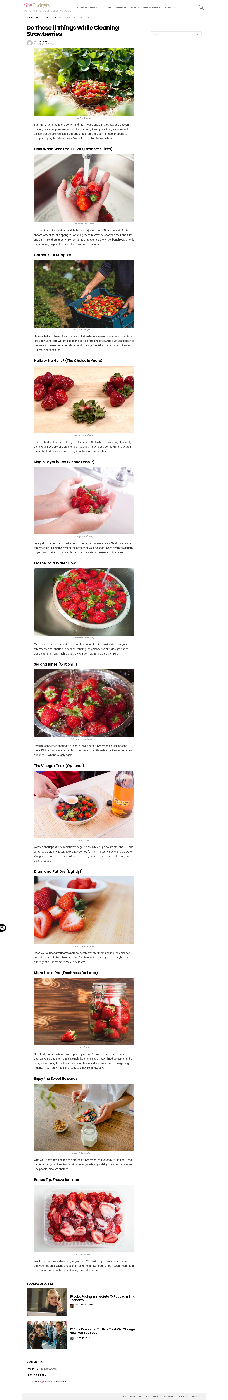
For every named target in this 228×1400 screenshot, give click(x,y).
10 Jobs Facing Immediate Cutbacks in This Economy (102, 1298)
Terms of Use (151, 1396)
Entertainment (152, 7)
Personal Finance (86, 7)
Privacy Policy (168, 1396)
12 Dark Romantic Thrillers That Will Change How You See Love (102, 1331)
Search (198, 34)
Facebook (50, 1368)
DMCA (124, 1396)
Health (135, 7)
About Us (170, 7)
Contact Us (196, 1396)
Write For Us (136, 1396)
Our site (33, 1368)
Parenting (121, 7)
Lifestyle (106, 7)
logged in (43, 1381)
